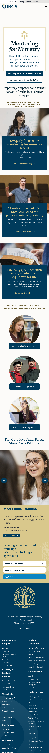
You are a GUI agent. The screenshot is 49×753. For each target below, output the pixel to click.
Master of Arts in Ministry (11, 681)
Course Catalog (7, 698)
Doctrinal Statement (9, 745)
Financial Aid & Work (35, 741)
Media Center (6, 720)
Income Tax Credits (35, 715)
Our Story (5, 736)
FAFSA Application (34, 697)
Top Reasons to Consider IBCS (23, 79)
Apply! (30, 676)
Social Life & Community (36, 660)
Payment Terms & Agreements (34, 727)
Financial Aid (32, 705)
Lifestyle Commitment (36, 738)
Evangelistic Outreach (35, 667)
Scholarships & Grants (35, 708)
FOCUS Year (6, 651)
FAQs (4, 714)
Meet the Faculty (8, 701)
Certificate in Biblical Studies (9, 655)
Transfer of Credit (34, 750)
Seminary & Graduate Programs (7, 673)
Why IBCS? (6, 729)
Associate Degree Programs (8, 661)
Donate (28, 1)
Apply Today (10, 577)
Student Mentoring (23, 163)
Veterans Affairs (33, 718)
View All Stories (10, 536)
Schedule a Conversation (14, 563)
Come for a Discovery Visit (15, 570)
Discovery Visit (33, 679)
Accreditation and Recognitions (34, 683)
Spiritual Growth (23, 292)
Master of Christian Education (8, 688)
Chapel (30, 654)
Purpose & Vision (8, 732)
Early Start (5, 648)
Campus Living (33, 664)
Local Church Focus (23, 231)
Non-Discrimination (35, 747)
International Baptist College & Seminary (24, 620)
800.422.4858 (13, 1)
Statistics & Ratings (8, 708)
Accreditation (6, 705)
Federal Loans (33, 711)
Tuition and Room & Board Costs (37, 701)
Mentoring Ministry (36, 648)
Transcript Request (8, 711)
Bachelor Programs (8, 665)
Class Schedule (7, 717)
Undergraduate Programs (9, 642)
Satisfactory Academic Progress (36, 722)
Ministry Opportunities (36, 657)
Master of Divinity (8, 684)
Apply (22, 1)
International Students (36, 688)
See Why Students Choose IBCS (23, 73)
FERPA (30, 744)
